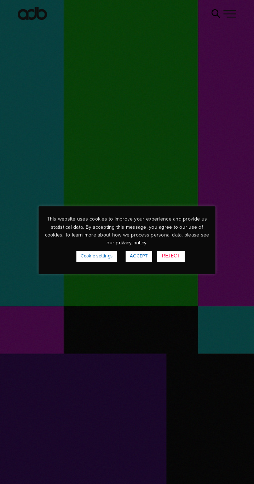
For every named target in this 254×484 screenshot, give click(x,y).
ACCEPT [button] (139, 256)
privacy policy (131, 243)
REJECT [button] (171, 256)
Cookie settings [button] (97, 256)
